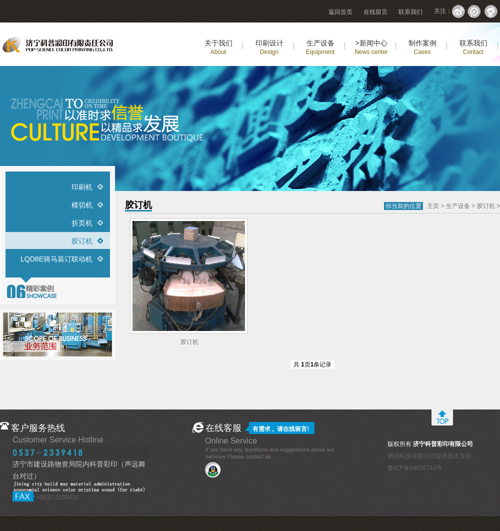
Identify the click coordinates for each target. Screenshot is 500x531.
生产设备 (320, 47)
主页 (433, 206)
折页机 (82, 223)
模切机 (82, 205)
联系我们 (410, 12)
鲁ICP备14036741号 (415, 468)
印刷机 (82, 187)
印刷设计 (270, 47)
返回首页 (340, 12)
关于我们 (218, 47)
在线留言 (376, 12)
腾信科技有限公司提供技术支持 (430, 456)
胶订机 (82, 241)
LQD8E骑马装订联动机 (56, 259)
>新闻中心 (371, 47)
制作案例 (422, 47)
